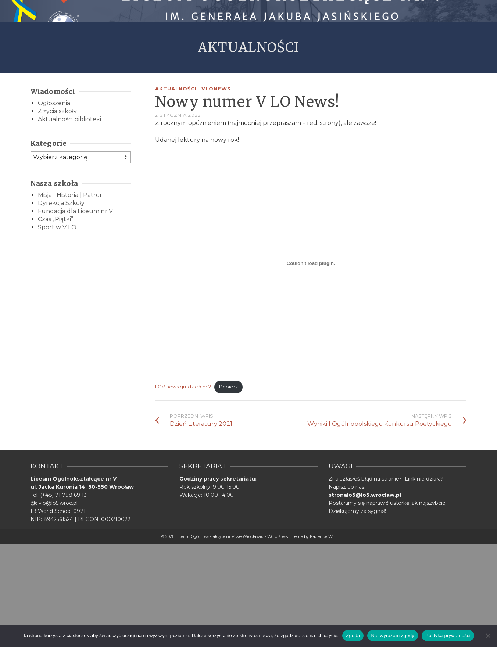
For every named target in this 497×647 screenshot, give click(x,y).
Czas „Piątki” (55, 219)
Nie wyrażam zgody (392, 635)
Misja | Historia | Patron (71, 194)
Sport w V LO (57, 227)
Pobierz (228, 386)
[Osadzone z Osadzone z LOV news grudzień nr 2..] (311, 263)
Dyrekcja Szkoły (61, 203)
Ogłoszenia (54, 103)
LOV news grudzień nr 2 (183, 386)
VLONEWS (216, 88)
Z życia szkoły (57, 111)
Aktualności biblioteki (69, 119)
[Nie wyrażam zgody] (487, 635)
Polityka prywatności (448, 635)
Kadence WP (323, 536)
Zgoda (353, 635)
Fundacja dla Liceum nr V (75, 211)
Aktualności (176, 88)
